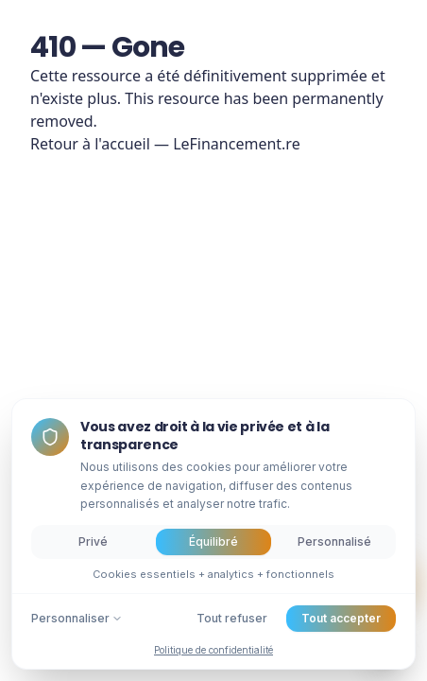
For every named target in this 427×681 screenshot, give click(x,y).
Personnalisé (334, 541)
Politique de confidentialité (213, 649)
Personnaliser (77, 618)
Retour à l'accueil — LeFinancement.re (165, 143)
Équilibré (213, 541)
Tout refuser (231, 618)
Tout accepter (341, 618)
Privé (93, 541)
